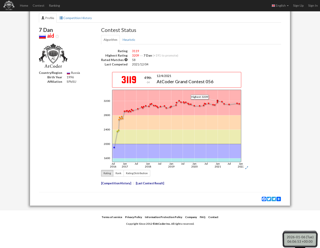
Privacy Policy (133, 217)
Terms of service (112, 217)
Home (24, 5)
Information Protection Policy (163, 217)
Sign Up (298, 5)
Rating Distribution (137, 173)
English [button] (280, 6)
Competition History (76, 18)
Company (191, 217)
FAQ (202, 217)
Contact (213, 217)
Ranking (54, 5)
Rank (118, 173)
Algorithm (110, 39)
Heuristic (129, 39)
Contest (38, 5)
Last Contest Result (150, 183)
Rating (107, 173)
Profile (47, 18)
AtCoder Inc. (163, 223)
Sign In (313, 5)
